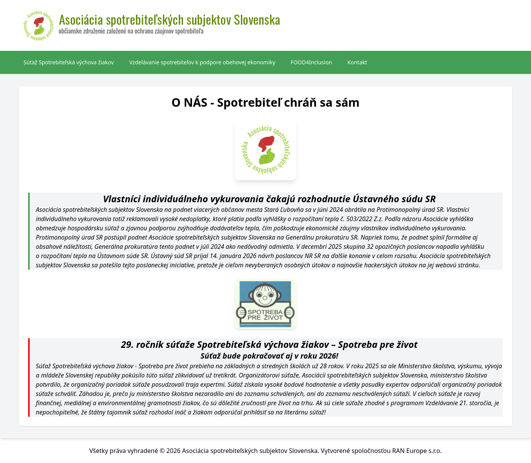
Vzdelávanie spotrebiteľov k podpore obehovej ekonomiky (202, 62)
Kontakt (357, 62)
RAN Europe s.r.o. (417, 450)
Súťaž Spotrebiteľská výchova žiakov (69, 62)
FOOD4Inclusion (311, 62)
